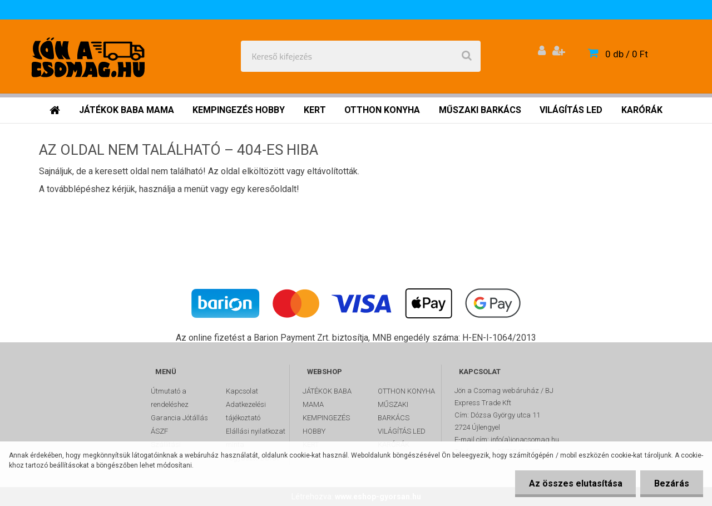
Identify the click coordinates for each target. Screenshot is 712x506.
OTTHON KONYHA (406, 391)
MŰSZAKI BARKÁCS (393, 411)
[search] (467, 56)
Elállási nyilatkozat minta (255, 438)
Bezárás (671, 483)
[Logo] (89, 56)
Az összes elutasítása (575, 483)
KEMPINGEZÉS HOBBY (326, 424)
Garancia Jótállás (179, 418)
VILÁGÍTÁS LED (402, 431)
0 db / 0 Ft (626, 54)
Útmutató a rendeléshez (170, 398)
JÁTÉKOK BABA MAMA (327, 398)
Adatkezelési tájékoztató (246, 411)
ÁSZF (159, 431)
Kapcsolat (242, 391)
